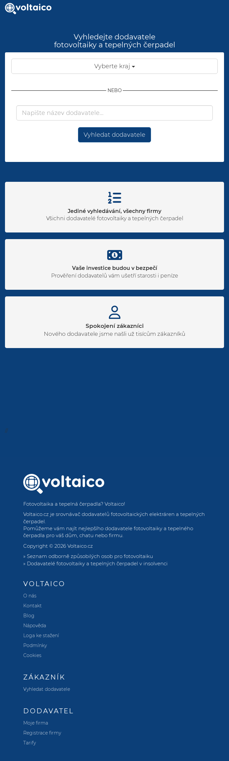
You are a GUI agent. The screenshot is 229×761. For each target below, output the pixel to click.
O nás (30, 596)
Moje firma (35, 723)
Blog (29, 616)
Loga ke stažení (41, 635)
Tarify (29, 743)
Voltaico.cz (80, 546)
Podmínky (35, 645)
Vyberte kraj (114, 66)
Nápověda (34, 626)
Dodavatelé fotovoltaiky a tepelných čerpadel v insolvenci (97, 563)
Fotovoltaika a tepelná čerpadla (62, 504)
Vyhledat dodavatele (114, 134)
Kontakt (32, 606)
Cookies (32, 655)
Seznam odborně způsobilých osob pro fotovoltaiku (90, 556)
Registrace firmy (42, 733)
